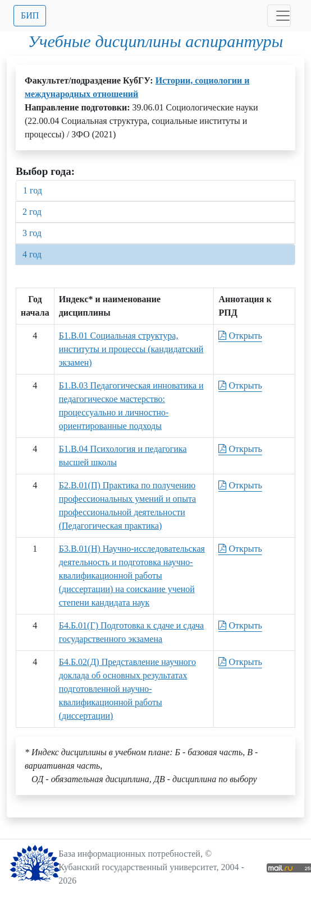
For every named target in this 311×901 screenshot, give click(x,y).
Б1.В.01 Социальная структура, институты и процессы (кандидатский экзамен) (131, 349)
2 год (32, 211)
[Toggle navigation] (279, 15)
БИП (30, 15)
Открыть (240, 335)
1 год (32, 190)
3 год (32, 233)
